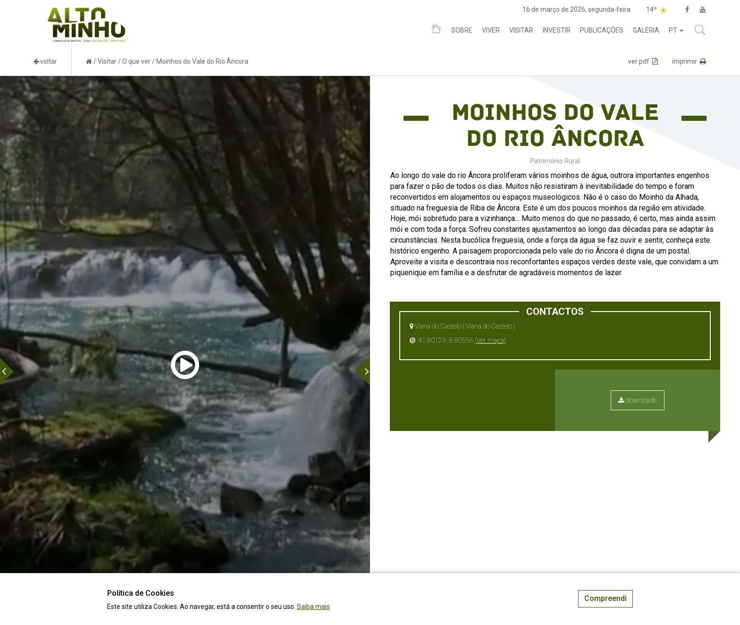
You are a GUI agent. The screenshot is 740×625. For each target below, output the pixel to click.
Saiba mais (313, 606)
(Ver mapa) (490, 340)
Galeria (646, 30)
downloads (637, 400)
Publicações (601, 30)
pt (676, 30)
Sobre (461, 30)
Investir (557, 30)
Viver (491, 30)
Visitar (521, 30)
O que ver (136, 61)
